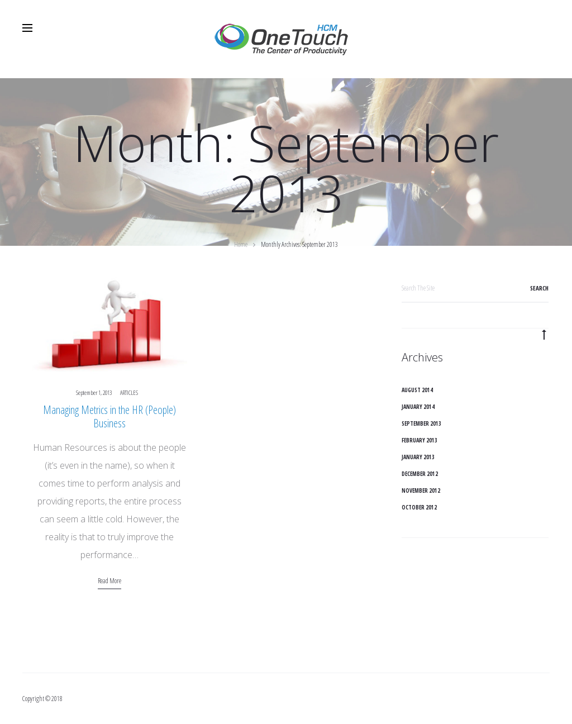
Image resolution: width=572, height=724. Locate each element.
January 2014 (418, 407)
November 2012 (421, 490)
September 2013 (421, 423)
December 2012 (420, 474)
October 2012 (419, 507)
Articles (129, 392)
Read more (109, 580)
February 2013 (419, 440)
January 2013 (418, 457)
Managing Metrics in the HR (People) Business (109, 416)
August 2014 (417, 390)
